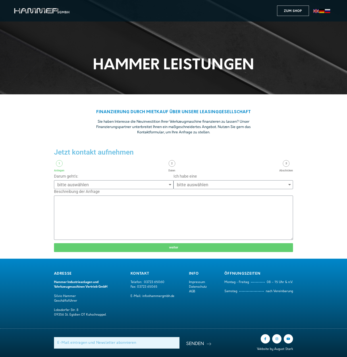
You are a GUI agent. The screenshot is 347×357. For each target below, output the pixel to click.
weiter (173, 247)
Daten (171, 170)
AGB (192, 291)
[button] (293, 11)
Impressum (197, 282)
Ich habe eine (185, 176)
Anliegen (59, 170)
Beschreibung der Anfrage (77, 191)
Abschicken (286, 170)
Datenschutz (198, 287)
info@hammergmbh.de (158, 296)
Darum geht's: (66, 176)
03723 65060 (154, 282)
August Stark (283, 349)
